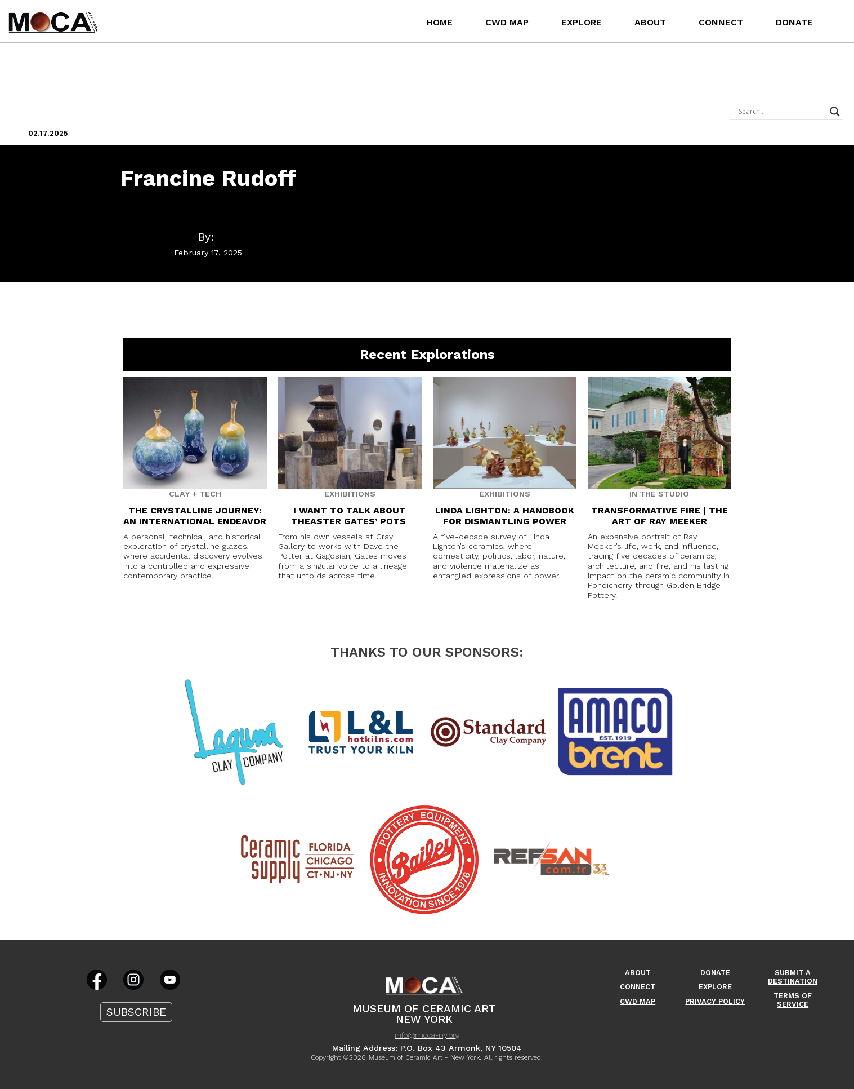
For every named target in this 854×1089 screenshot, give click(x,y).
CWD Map (507, 22)
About (650, 22)
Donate (794, 22)
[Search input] (781, 111)
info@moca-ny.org (427, 1034)
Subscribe (136, 1012)
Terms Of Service (792, 999)
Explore (581, 22)
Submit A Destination (792, 976)
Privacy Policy (715, 1001)
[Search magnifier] (835, 111)
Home (440, 22)
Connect (721, 22)
